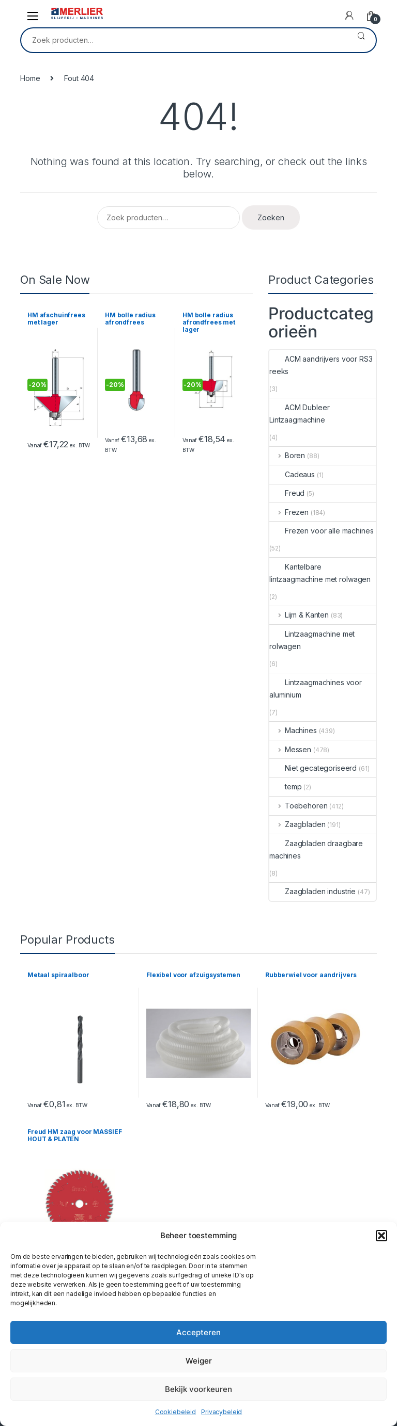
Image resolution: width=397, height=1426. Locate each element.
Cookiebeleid (175, 1412)
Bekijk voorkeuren (198, 1389)
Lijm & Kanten (299, 614)
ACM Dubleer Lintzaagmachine (299, 413)
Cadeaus (292, 474)
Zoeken (361, 40)
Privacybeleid (221, 1412)
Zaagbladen (297, 824)
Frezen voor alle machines (321, 530)
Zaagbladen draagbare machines (316, 849)
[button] (381, 1235)
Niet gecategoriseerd (313, 768)
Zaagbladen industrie (312, 891)
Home (30, 78)
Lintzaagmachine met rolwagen (312, 640)
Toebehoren (298, 805)
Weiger (199, 1361)
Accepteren (198, 1332)
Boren (287, 455)
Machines (293, 730)
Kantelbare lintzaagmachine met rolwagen (320, 573)
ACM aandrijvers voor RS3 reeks (321, 365)
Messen (290, 749)
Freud (286, 493)
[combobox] (183, 40)
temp (285, 786)
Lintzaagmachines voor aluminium (315, 688)
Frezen (289, 512)
